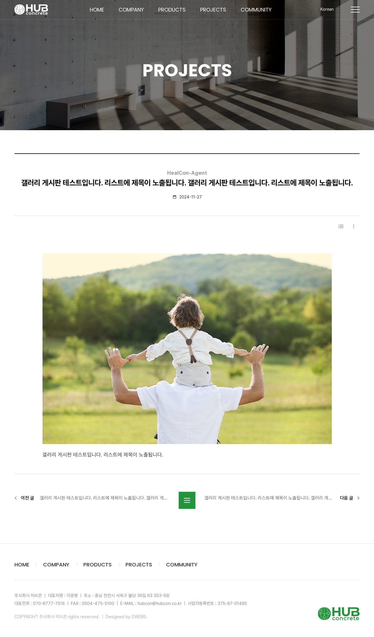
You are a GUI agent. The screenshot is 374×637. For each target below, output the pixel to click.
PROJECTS (217, 14)
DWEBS (139, 616)
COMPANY (135, 14)
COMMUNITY (260, 14)
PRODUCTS (176, 14)
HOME (101, 14)
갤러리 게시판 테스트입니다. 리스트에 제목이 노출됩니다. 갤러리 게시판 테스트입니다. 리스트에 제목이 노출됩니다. (105, 498)
